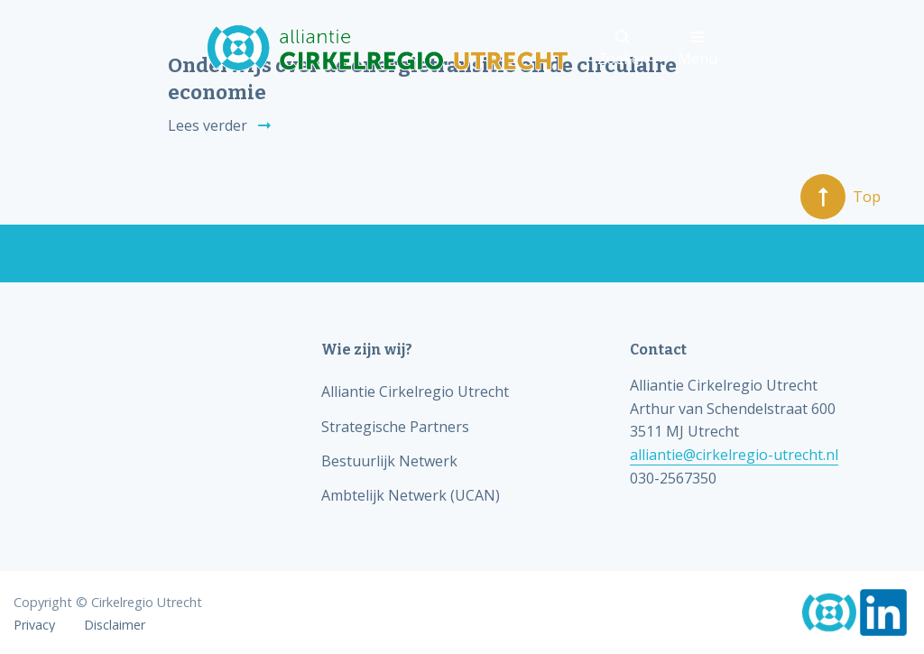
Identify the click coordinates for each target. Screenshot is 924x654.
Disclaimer (114, 625)
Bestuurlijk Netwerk (389, 461)
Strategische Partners (395, 427)
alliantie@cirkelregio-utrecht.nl (734, 455)
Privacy (34, 625)
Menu (697, 49)
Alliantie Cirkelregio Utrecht (415, 391)
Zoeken (623, 49)
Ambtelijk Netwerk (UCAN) (410, 495)
